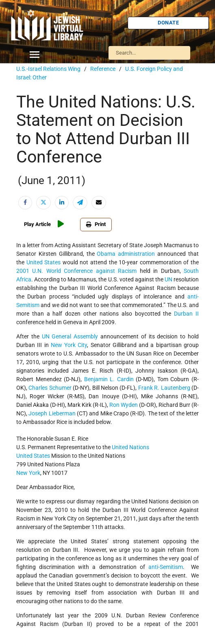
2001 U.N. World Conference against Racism (76, 271)
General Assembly (75, 336)
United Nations (130, 447)
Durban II (186, 313)
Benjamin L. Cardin (109, 379)
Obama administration (126, 253)
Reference (102, 69)
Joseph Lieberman (51, 413)
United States (43, 262)
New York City (69, 345)
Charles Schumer (49, 387)
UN (168, 279)
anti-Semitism (165, 567)
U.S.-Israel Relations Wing (48, 69)
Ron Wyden (123, 405)
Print (96, 224)
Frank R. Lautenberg (164, 387)
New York (28, 473)
